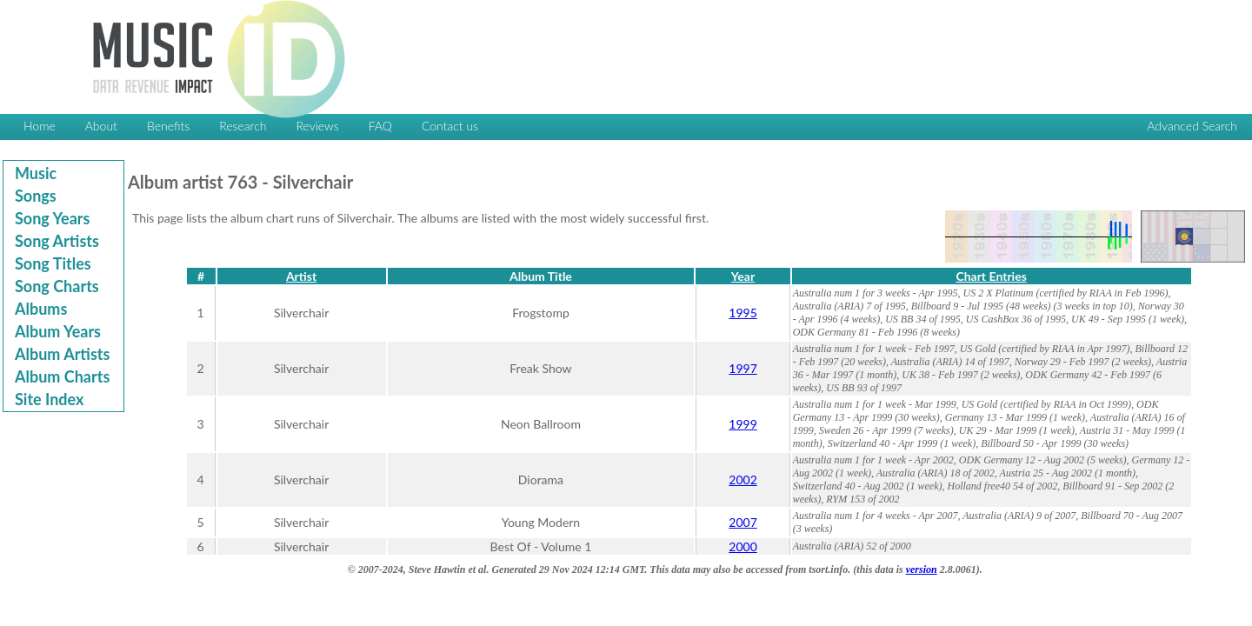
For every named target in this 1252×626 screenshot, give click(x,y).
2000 (742, 546)
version (921, 569)
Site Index (49, 399)
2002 (742, 479)
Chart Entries (991, 276)
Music (36, 173)
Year (743, 276)
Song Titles (53, 263)
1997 (742, 368)
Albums (41, 308)
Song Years (52, 218)
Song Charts (57, 286)
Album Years (58, 331)
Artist (301, 276)
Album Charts (62, 376)
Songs (36, 195)
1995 (742, 312)
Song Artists (57, 240)
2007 (742, 522)
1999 (742, 423)
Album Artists (62, 353)
